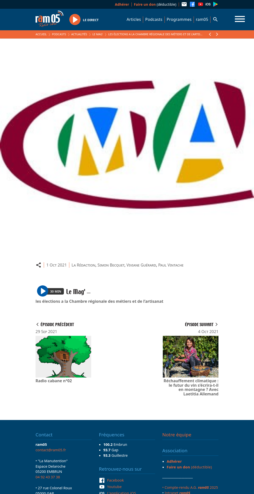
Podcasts (153, 19)
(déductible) (155, 4)
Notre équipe (176, 434)
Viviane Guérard (141, 265)
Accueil (41, 34)
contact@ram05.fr (51, 449)
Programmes (179, 19)
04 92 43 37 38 (48, 476)
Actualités (79, 34)
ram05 (202, 19)
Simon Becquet (110, 265)
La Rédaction (83, 265)
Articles (134, 19)
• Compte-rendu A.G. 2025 (190, 487)
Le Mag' (97, 34)
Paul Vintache (170, 265)
